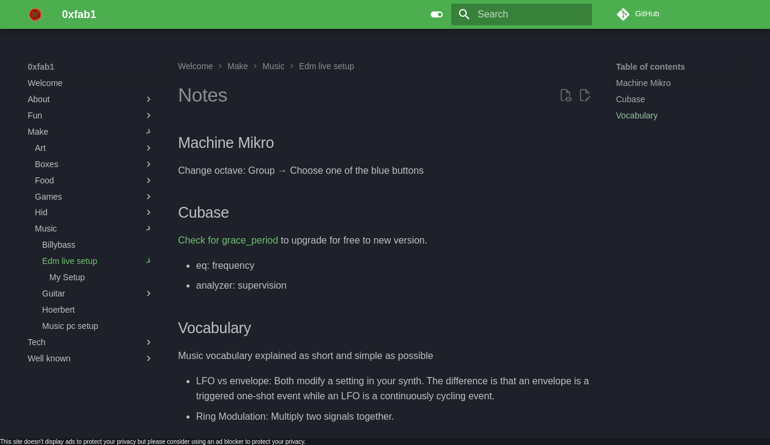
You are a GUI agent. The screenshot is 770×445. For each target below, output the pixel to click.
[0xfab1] (35, 14)
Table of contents (650, 67)
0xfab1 (41, 67)
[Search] (521, 14)
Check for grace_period (228, 240)
